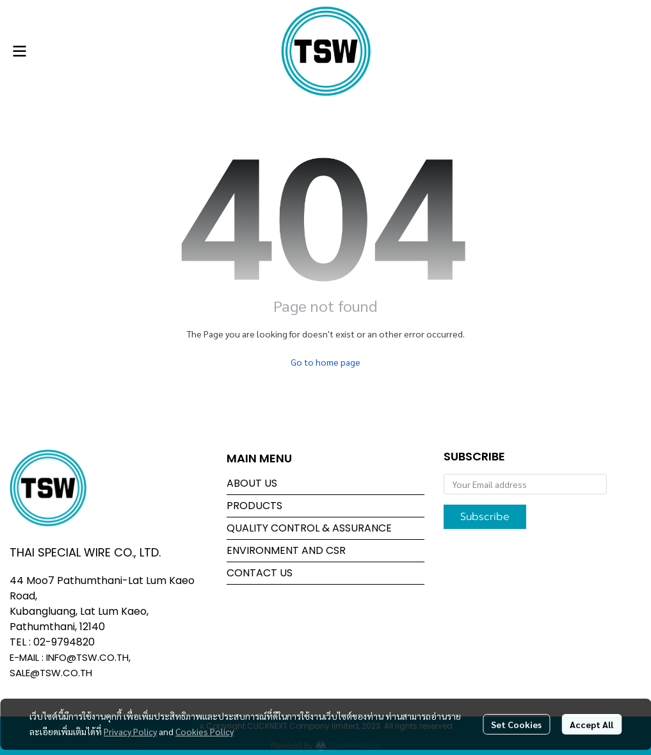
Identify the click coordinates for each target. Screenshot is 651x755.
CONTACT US (260, 572)
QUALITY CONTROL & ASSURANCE (309, 528)
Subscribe (485, 516)
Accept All (591, 724)
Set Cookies (516, 724)
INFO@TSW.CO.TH (87, 657)
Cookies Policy (204, 731)
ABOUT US (252, 483)
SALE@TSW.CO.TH (51, 672)
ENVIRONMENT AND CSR (286, 550)
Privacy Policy (130, 731)
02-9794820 (64, 642)
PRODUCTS (254, 505)
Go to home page (325, 362)
